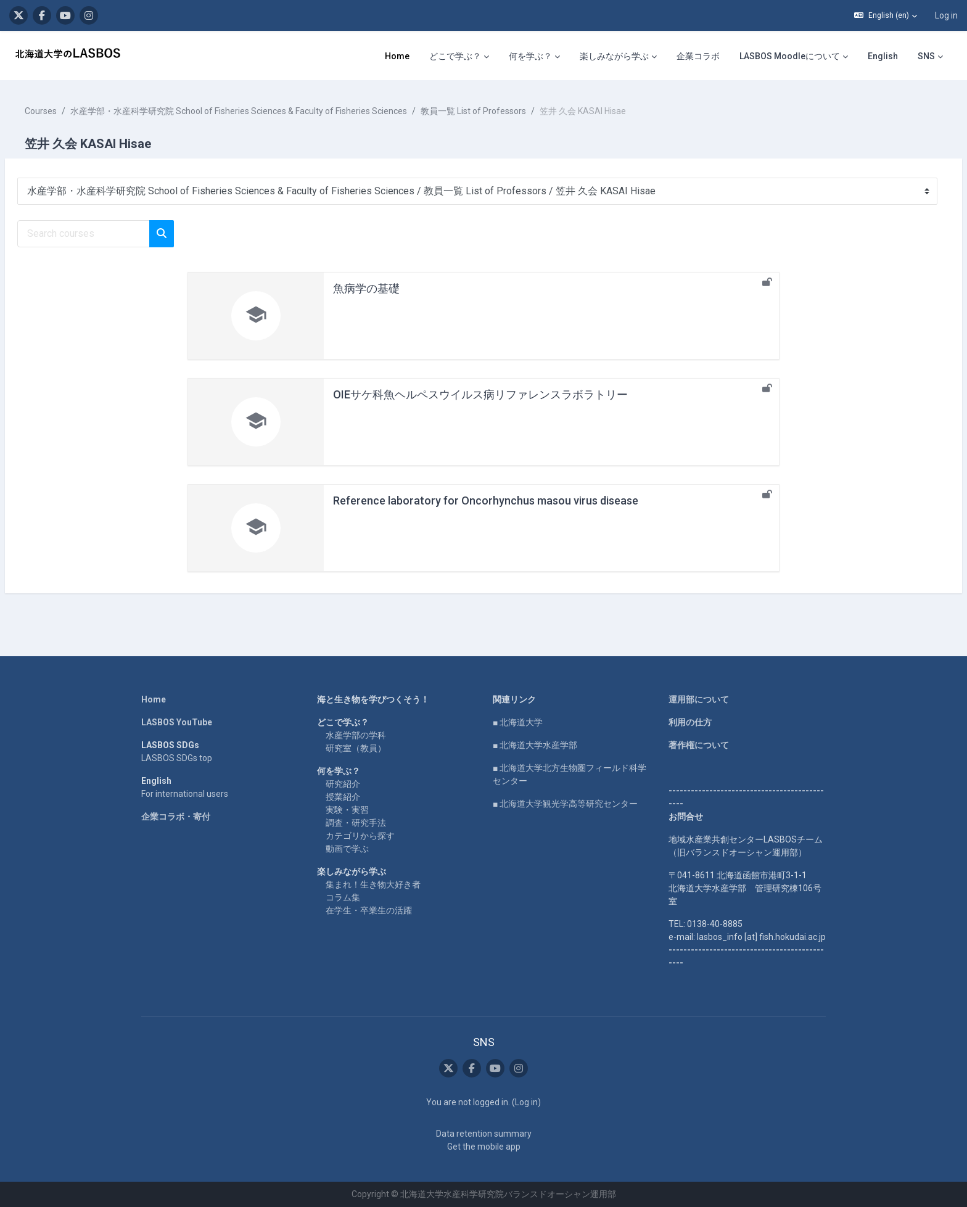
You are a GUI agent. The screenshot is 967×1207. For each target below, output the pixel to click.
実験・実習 (347, 810)
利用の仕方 (690, 722)
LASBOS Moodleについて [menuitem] (789, 56)
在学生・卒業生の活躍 (369, 910)
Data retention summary (484, 1134)
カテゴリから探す (360, 836)
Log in (946, 15)
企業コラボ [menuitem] (698, 56)
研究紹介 (343, 784)
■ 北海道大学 (518, 722)
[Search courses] (113, 233)
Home (153, 699)
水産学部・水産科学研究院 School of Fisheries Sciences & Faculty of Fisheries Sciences (268, 111)
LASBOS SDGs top (176, 758)
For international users (184, 794)
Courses (70, 111)
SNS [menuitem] (926, 56)
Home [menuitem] (397, 56)
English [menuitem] (883, 56)
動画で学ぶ (347, 849)
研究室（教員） (356, 748)
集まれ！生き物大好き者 (373, 884)
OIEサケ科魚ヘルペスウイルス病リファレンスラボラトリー (480, 394)
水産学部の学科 (356, 735)
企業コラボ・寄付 (175, 817)
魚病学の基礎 (366, 288)
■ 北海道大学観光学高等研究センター (565, 804)
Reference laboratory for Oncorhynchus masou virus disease (485, 500)
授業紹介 (343, 797)
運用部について (699, 699)
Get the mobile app (484, 1146)
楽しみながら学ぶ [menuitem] (614, 56)
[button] (885, 15)
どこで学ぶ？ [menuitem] (455, 56)
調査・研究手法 (356, 823)
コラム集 (343, 897)
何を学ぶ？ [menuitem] (530, 56)
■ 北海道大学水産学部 (535, 745)
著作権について (699, 745)
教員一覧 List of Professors (503, 111)
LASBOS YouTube (176, 722)
